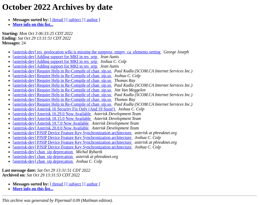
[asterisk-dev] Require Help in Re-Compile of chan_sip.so (62, 71)
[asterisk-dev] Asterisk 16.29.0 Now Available (52, 113)
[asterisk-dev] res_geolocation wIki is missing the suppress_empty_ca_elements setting (87, 52)
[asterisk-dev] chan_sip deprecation (43, 152)
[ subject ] (75, 19)
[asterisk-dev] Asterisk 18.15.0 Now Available (52, 118)
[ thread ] (57, 19)
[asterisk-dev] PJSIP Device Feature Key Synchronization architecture (73, 133)
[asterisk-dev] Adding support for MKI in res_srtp (55, 56)
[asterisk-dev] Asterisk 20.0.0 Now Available (51, 128)
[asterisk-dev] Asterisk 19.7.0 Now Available (51, 123)
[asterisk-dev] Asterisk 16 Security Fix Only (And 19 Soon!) (64, 109)
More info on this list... (33, 24)
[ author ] (92, 19)
